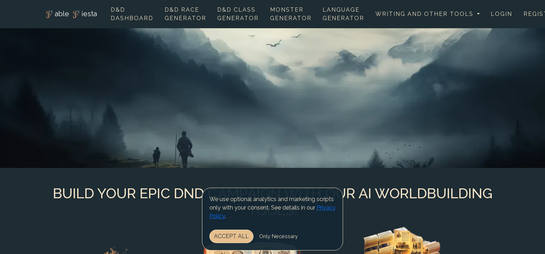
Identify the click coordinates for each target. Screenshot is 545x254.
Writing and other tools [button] (425, 14)
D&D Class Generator (238, 14)
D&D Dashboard (132, 14)
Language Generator (343, 14)
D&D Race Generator (185, 14)
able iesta (70, 14)
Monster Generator (291, 14)
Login (501, 14)
